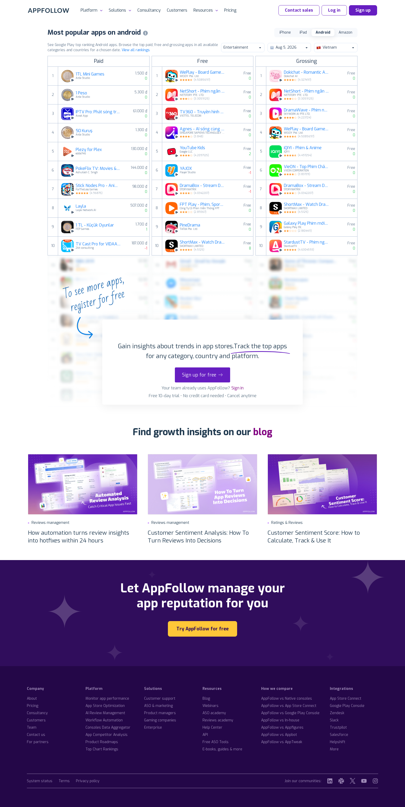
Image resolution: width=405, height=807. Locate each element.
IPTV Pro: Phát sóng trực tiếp (98, 112)
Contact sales (299, 10)
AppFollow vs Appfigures (282, 727)
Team (31, 727)
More (334, 749)
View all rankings (136, 50)
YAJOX (186, 168)
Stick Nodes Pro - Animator (98, 185)
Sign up (363, 10)
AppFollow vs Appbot (279, 734)
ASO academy (214, 713)
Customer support (159, 698)
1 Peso (81, 93)
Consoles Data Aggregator (107, 727)
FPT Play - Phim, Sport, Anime (202, 204)
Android (323, 32)
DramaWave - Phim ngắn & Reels (306, 110)
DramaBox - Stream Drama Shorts (202, 185)
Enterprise (153, 727)
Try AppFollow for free (202, 629)
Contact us (36, 734)
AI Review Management (105, 713)
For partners (38, 742)
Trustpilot (338, 727)
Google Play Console (347, 705)
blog (262, 432)
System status (39, 781)
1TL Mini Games (90, 74)
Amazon (345, 32)
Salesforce (339, 734)
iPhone (285, 32)
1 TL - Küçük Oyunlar (95, 225)
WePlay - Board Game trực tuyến (202, 72)
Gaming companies (160, 720)
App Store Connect (345, 698)
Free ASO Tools (215, 742)
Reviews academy (217, 720)
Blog (206, 698)
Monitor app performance (107, 698)
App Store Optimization (105, 705)
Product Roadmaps (101, 742)
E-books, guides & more (222, 749)
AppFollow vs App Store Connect (288, 705)
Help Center (212, 727)
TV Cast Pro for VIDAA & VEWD (98, 244)
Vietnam (335, 47)
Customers (177, 10)
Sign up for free (202, 375)
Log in (334, 10)
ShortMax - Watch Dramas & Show (202, 242)
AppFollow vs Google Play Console (290, 713)
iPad (303, 32)
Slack (334, 720)
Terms (64, 781)
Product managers (160, 713)
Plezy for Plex (89, 149)
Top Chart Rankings (101, 749)
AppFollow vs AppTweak (281, 742)
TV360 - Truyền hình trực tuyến (202, 112)
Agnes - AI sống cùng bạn (202, 129)
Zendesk (337, 713)
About (32, 698)
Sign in (237, 388)
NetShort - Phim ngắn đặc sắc (202, 91)
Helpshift (337, 742)
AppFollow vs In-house (280, 720)
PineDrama (190, 225)
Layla (81, 206)
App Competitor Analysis (106, 734)
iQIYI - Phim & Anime (303, 148)
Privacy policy (87, 781)
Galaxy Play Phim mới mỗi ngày (306, 223)
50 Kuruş (84, 131)
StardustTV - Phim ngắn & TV (306, 242)
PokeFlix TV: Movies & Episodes (98, 168)
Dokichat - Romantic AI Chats (306, 72)
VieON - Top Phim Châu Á (306, 166)
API (205, 734)
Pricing (230, 10)
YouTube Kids (192, 148)
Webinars (210, 705)
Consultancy (149, 10)
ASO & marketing (158, 705)
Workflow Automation (104, 720)
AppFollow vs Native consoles (286, 698)
